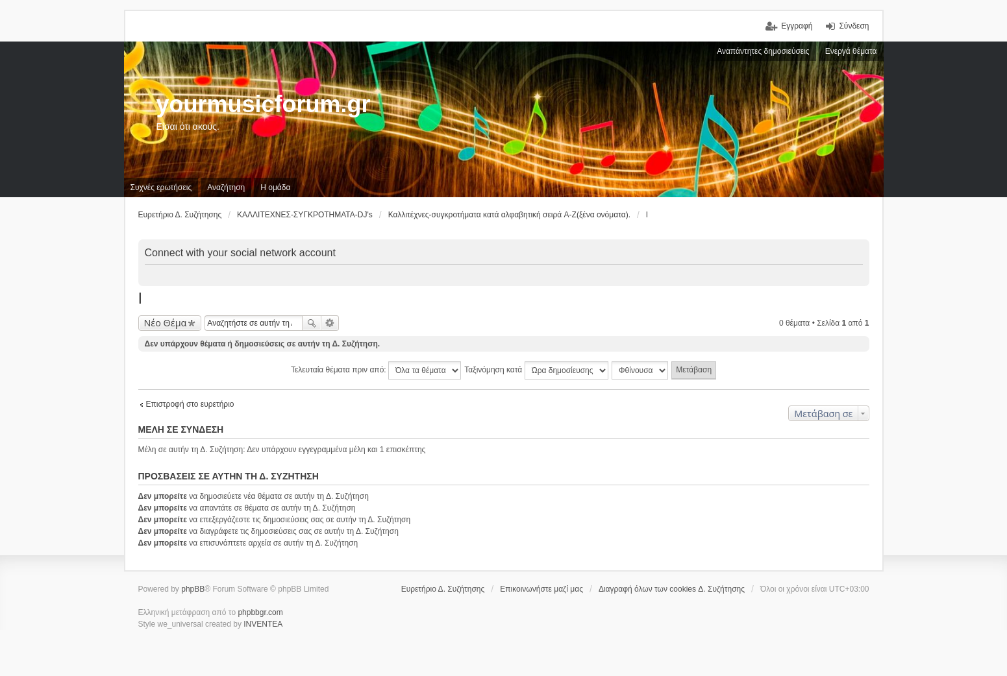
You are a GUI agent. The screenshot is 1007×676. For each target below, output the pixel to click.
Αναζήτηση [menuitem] (226, 187)
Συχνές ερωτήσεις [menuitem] (161, 187)
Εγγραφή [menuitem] (796, 25)
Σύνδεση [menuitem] (854, 25)
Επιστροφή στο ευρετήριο (190, 404)
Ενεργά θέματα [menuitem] (851, 51)
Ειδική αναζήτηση (330, 323)
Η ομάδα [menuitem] (275, 187)
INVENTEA (262, 624)
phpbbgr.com (260, 612)
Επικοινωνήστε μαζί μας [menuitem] (541, 589)
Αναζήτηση (311, 323)
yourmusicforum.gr (263, 104)
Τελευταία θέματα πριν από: (376, 370)
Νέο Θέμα (165, 323)
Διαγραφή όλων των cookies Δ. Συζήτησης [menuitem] (672, 589)
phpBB (193, 589)
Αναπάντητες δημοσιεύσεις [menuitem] (763, 51)
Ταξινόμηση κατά (536, 370)
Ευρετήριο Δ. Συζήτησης (443, 589)
